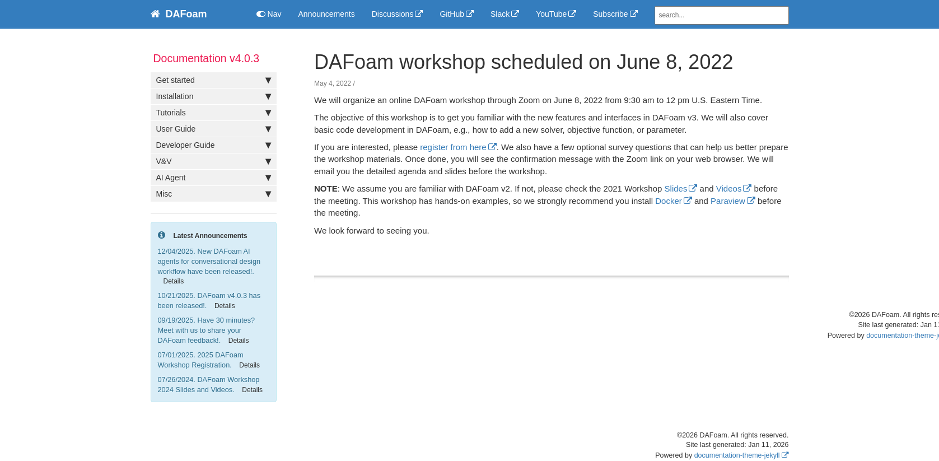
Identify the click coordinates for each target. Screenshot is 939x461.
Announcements (326, 14)
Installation (213, 96)
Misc (213, 193)
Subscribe (610, 14)
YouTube (551, 14)
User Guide (213, 128)
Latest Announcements (210, 236)
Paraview (728, 201)
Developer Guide (213, 145)
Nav (269, 14)
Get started (213, 80)
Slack (500, 14)
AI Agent (213, 177)
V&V (213, 161)
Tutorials (213, 112)
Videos (729, 188)
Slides (676, 188)
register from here (453, 147)
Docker (668, 201)
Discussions (393, 14)
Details (173, 281)
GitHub (452, 14)
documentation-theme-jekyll (737, 455)
